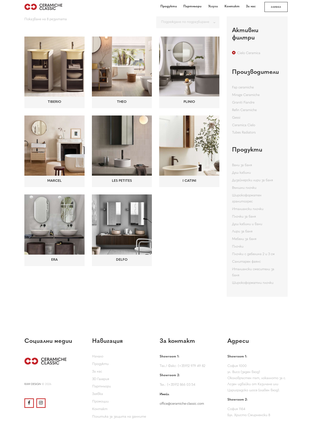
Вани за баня (242, 165)
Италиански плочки (247, 209)
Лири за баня (242, 231)
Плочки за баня (244, 217)
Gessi (236, 118)
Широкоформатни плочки (252, 283)
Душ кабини (241, 173)
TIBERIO (54, 102)
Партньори (101, 386)
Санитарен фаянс (246, 262)
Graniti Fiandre (243, 103)
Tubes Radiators (244, 132)
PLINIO (189, 102)
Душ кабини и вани (247, 224)
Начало (97, 356)
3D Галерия (100, 379)
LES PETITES (122, 181)
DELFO (121, 260)
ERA (54, 260)
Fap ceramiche (243, 87)
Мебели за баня (244, 239)
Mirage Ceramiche (246, 95)
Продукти (100, 364)
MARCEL (54, 181)
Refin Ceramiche (244, 110)
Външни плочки (244, 188)
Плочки (238, 247)
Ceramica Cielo (243, 125)
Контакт (99, 409)
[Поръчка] (187, 22)
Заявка (97, 394)
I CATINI (189, 181)
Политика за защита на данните (119, 417)
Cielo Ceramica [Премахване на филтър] (248, 53)
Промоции (100, 401)
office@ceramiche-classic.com (182, 404)
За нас (97, 372)
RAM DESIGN (32, 384)
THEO (122, 102)
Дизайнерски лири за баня (252, 180)
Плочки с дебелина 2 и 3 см (253, 254)
